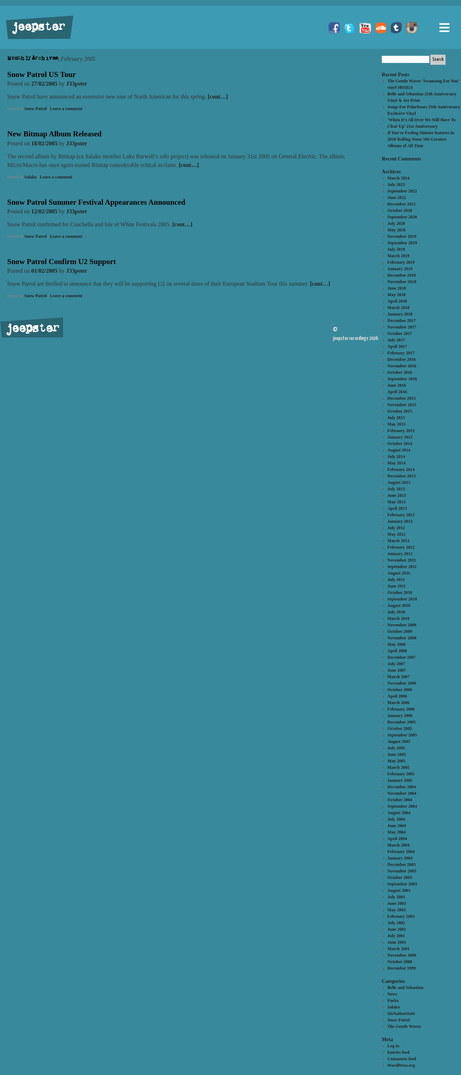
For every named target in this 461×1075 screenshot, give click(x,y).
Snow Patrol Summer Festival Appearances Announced (96, 202)
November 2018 (402, 281)
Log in (393, 1045)
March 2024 (398, 178)
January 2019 (400, 268)
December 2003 (402, 864)
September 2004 (402, 806)
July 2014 (396, 456)
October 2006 (400, 689)
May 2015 (397, 424)
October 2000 (400, 961)
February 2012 (401, 547)
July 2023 (396, 184)
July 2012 (396, 527)
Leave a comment (66, 108)
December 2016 (402, 359)
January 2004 (400, 858)
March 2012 (398, 540)
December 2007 (402, 657)
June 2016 (397, 385)
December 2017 (402, 320)
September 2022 (402, 191)
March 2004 (398, 845)
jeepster (37, 28)
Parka (393, 1000)
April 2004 (397, 838)
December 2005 (402, 722)
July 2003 (396, 896)
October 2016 (400, 372)
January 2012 (400, 553)
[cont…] (218, 97)
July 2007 (396, 663)
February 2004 (401, 851)
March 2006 (398, 702)
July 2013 (396, 488)
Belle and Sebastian (406, 987)
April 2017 (397, 346)
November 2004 (402, 793)
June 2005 (397, 754)
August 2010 (399, 605)
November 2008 (402, 637)
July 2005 (396, 747)
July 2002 (396, 922)
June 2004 (397, 825)
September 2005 (402, 735)
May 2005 (397, 760)
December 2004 (402, 786)
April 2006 (397, 696)
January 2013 (400, 521)
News (392, 994)
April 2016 (397, 391)
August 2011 (399, 573)
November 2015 (402, 404)
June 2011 (397, 586)
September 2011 (402, 566)
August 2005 (399, 741)
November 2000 (402, 955)
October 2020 (400, 210)
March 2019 (398, 255)
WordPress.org (401, 1065)
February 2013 (401, 514)
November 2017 (402, 327)
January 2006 (400, 715)
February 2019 (401, 262)
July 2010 (396, 611)
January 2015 (400, 437)
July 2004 (396, 819)
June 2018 (397, 288)
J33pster (77, 84)
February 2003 (401, 916)
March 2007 (398, 676)
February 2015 (401, 430)
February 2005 (401, 773)
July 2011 (396, 579)
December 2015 (402, 398)
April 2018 (397, 301)
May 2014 (397, 463)
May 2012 (397, 534)
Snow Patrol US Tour (41, 74)
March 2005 (398, 767)
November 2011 (402, 560)
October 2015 (400, 411)
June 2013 (397, 495)
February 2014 (401, 469)
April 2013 (397, 508)
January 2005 (400, 780)
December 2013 (402, 475)
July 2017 (396, 340)
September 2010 (402, 599)
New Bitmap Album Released (54, 134)
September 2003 (402, 883)
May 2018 (397, 294)
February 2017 (401, 352)
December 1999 (402, 968)
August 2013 (399, 482)
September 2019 (402, 242)
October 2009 (400, 631)
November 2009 (402, 624)
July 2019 (396, 249)
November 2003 (402, 871)
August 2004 (399, 812)
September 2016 (402, 378)
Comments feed (402, 1058)
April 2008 (397, 650)
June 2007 (397, 670)
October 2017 (400, 333)
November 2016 (402, 365)
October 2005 (400, 728)
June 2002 (397, 929)
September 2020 (402, 216)
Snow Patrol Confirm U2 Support (61, 261)
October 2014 (400, 443)
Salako (30, 177)
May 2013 (397, 501)
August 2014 (399, 450)
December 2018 (402, 275)
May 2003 (397, 909)
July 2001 (396, 935)
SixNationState (401, 1013)
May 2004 (397, 832)
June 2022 (397, 197)
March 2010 (398, 618)
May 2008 (397, 644)
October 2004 (400, 799)
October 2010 (400, 592)
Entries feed (399, 1052)
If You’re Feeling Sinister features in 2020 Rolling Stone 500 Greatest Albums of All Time (421, 139)
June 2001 (397, 942)
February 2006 (401, 709)
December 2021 (402, 204)
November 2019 (402, 236)
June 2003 (397, 903)
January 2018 (400, 314)
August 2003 (399, 890)
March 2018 (398, 307)
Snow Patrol (35, 108)
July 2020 (396, 223)
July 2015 (396, 417)
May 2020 (397, 229)
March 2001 (398, 948)
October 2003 (400, 877)
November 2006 (402, 683)
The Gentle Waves (404, 1026)
